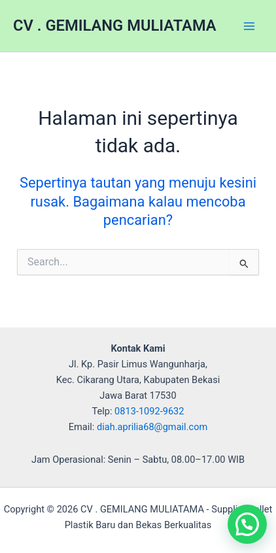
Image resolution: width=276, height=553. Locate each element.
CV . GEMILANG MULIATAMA (114, 25)
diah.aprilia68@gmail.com (152, 427)
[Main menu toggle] (249, 26)
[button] (247, 524)
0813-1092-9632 (149, 411)
